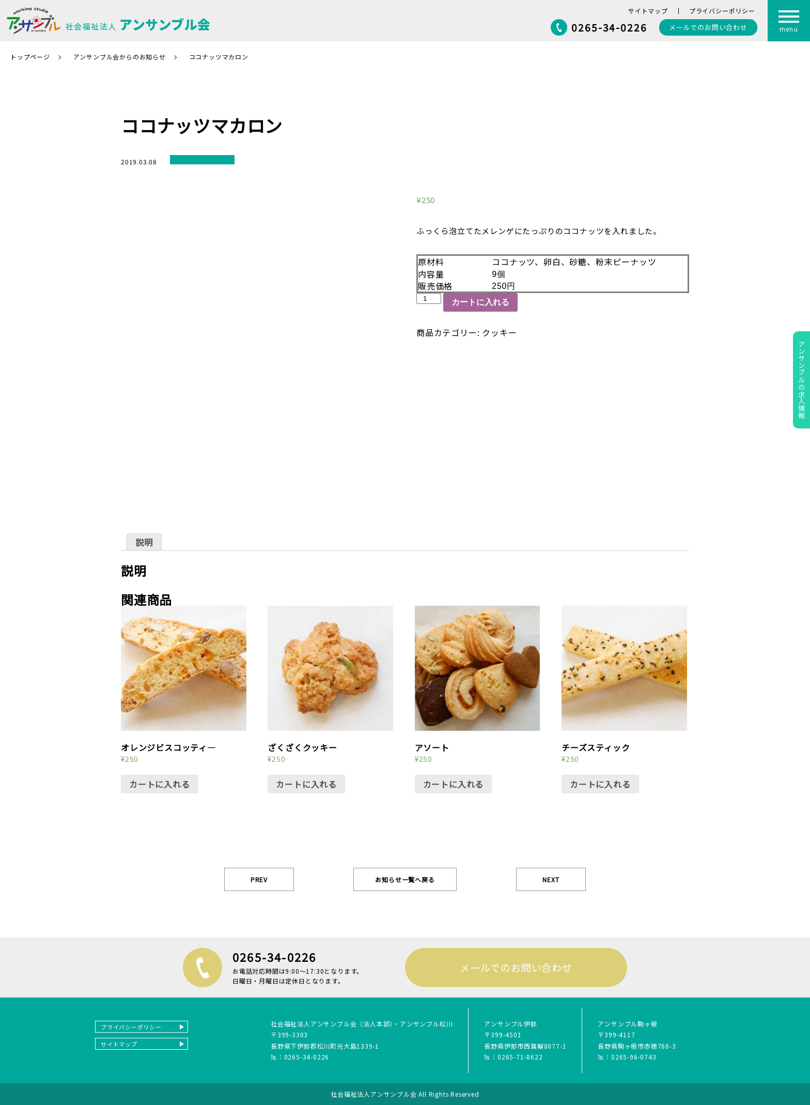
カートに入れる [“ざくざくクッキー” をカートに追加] (306, 784)
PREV (259, 879)
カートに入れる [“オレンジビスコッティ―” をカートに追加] (159, 784)
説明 (144, 542)
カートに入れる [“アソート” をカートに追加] (453, 784)
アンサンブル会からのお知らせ (119, 56)
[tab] (144, 542)
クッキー (499, 332)
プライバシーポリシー (722, 10)
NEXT (550, 879)
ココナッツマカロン (218, 56)
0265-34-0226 (609, 27)
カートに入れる (480, 302)
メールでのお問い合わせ (516, 967)
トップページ (30, 56)
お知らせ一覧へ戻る (404, 879)
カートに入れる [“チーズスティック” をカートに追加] (600, 784)
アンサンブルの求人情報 (801, 380)
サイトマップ (648, 10)
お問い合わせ (708, 27)
